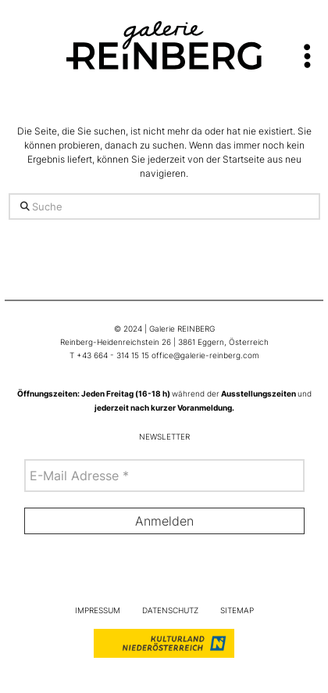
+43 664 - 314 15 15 (113, 355)
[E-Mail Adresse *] (164, 475)
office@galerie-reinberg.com (205, 355)
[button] (307, 49)
